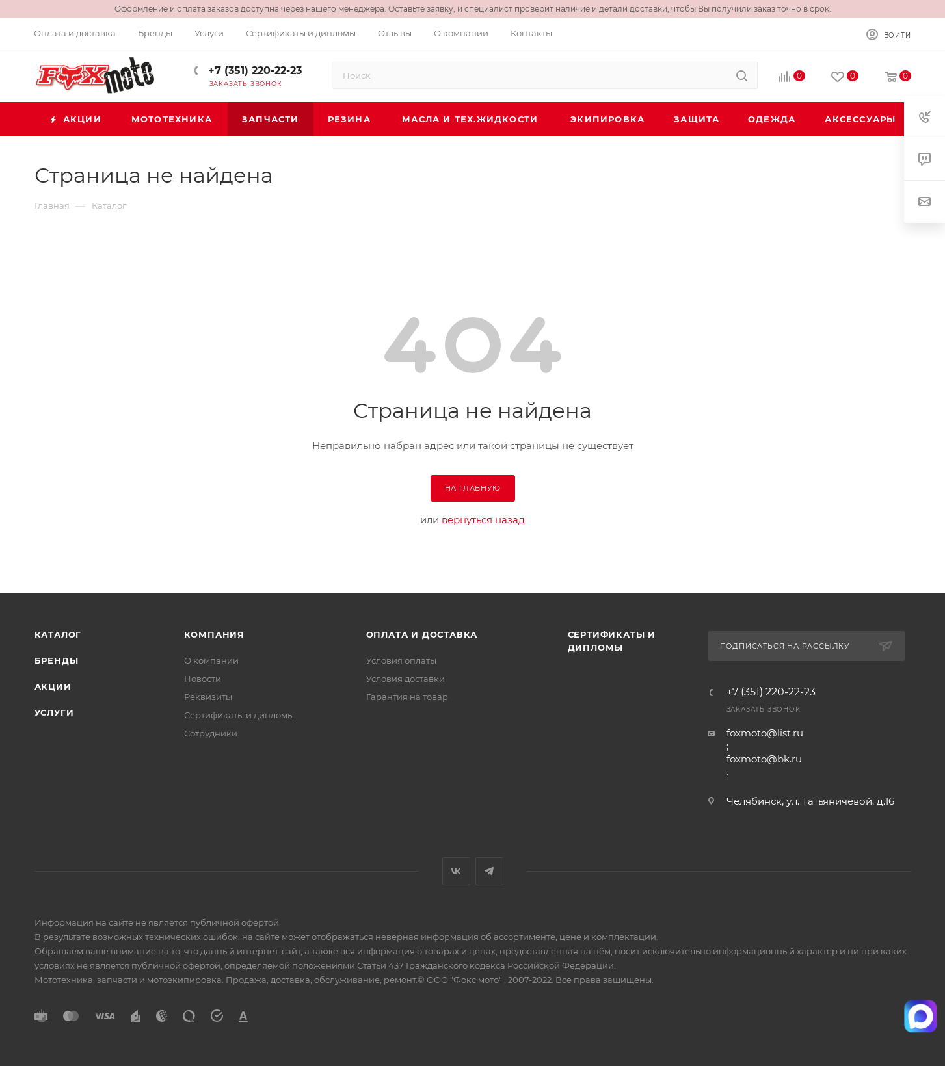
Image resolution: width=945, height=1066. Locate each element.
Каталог (58, 634)
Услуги (54, 712)
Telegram (489, 871)
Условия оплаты (401, 660)
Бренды (56, 660)
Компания (214, 634)
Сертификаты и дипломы (239, 715)
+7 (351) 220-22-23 (253, 70)
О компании (211, 660)
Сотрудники (210, 733)
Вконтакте (456, 871)
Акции (53, 686)
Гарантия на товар (407, 697)
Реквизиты (208, 697)
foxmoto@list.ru (764, 733)
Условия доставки (405, 678)
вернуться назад (483, 520)
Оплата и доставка (422, 634)
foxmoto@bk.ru (764, 759)
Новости (202, 678)
